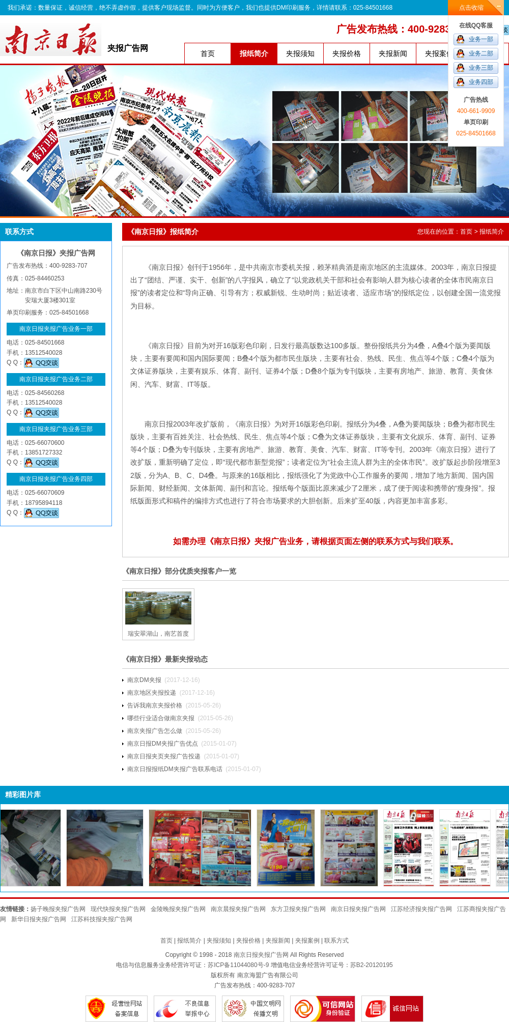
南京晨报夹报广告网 (238, 909)
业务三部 (481, 67)
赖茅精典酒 (335, 267)
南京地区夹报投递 (151, 692)
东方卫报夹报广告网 (298, 909)
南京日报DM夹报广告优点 (162, 743)
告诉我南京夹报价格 (154, 705)
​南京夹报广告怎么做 (154, 730)
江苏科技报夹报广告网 (101, 919)
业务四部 (481, 82)
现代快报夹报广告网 (118, 909)
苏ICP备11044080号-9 (238, 965)
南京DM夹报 (144, 680)
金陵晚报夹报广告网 (178, 909)
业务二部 (481, 53)
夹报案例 (439, 53)
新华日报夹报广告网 (38, 919)
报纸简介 (254, 53)
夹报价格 (346, 53)
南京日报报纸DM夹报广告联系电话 (174, 769)
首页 (208, 53)
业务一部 (481, 39)
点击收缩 (471, 7)
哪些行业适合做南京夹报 (160, 718)
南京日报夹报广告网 (358, 909)
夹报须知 (300, 53)
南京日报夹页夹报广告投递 (164, 756)
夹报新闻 (393, 53)
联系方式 (336, 940)
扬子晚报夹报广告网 (58, 909)
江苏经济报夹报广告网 (421, 909)
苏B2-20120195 (371, 965)
